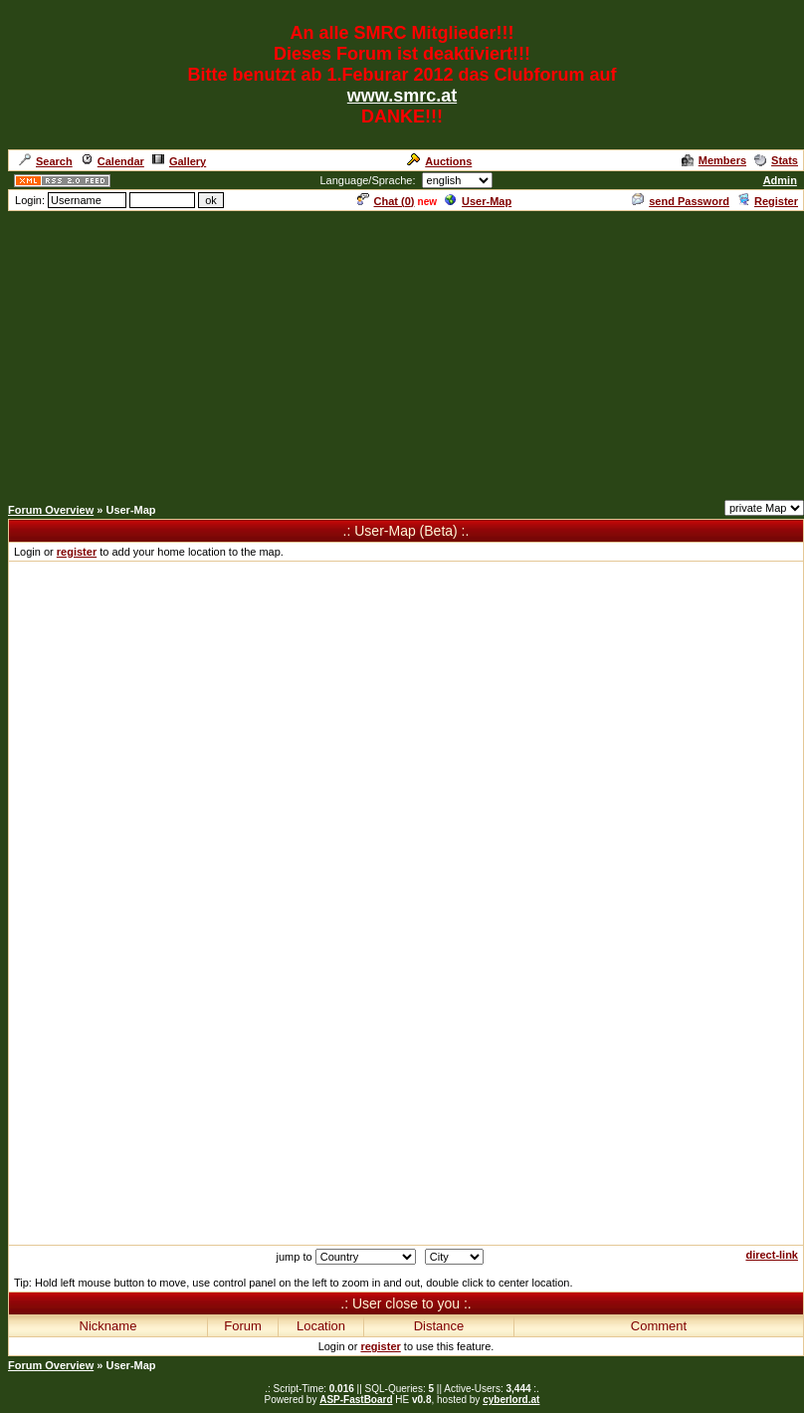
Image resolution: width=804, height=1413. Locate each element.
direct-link (771, 1255)
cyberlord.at (511, 1399)
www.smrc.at (402, 96)
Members (714, 160)
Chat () (386, 201)
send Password (680, 201)
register (77, 552)
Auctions (439, 161)
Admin (780, 180)
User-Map (478, 201)
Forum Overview (51, 510)
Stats (776, 160)
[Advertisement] (402, 352)
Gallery (179, 161)
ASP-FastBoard (355, 1399)
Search (46, 161)
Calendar (112, 161)
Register (767, 201)
